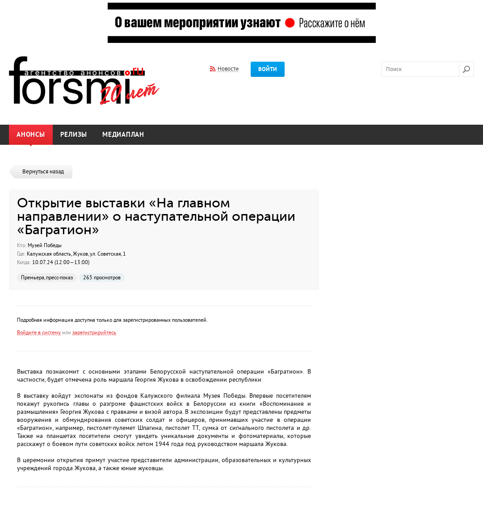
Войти (267, 69)
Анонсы (31, 135)
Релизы (74, 135)
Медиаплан (123, 135)
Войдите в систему (39, 332)
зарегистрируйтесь (94, 332)
